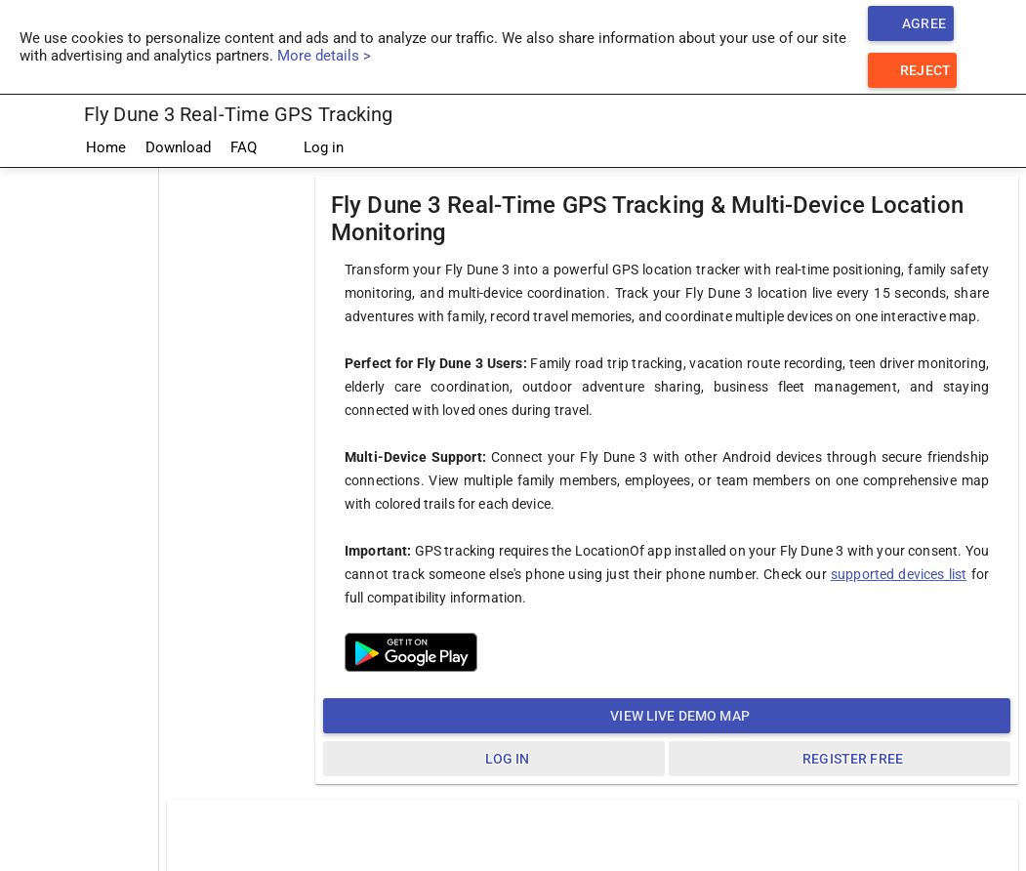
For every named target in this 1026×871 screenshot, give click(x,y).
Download (178, 147)
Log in (310, 148)
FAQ (243, 147)
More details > (324, 55)
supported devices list (898, 574)
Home (106, 147)
